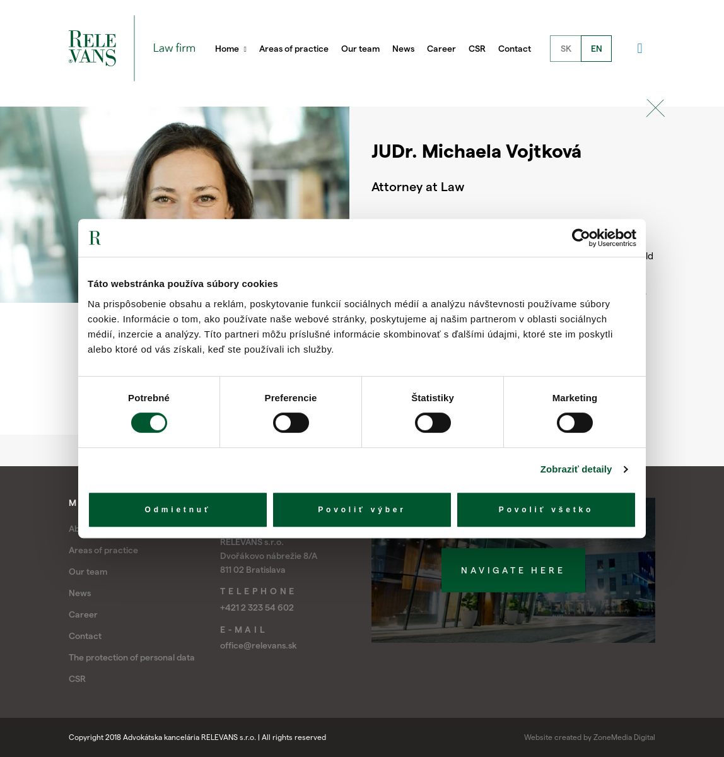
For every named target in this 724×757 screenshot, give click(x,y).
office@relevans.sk (258, 645)
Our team (360, 49)
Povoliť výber (362, 509)
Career (441, 49)
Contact (514, 49)
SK (566, 49)
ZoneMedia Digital (624, 737)
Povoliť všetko (546, 509)
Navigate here (513, 570)
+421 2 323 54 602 (257, 607)
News (403, 49)
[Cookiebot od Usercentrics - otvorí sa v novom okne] (581, 237)
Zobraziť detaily (576, 469)
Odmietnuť (178, 509)
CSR (477, 49)
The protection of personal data (132, 657)
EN (596, 49)
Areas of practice (294, 49)
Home (231, 49)
